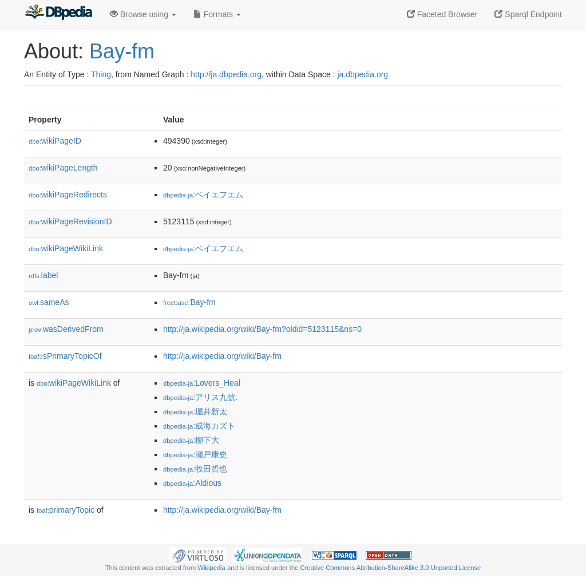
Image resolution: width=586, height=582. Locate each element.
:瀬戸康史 (195, 454)
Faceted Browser (442, 14)
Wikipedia (211, 567)
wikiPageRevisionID (70, 221)
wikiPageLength (63, 167)
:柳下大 (191, 440)
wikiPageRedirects (68, 194)
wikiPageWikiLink (66, 248)
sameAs (49, 302)
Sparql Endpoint (528, 14)
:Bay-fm (189, 302)
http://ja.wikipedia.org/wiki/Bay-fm (222, 356)
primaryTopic (65, 509)
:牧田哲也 (195, 468)
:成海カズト (199, 425)
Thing (101, 74)
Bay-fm (122, 51)
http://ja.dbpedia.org (226, 74)
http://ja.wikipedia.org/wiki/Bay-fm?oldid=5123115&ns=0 (262, 329)
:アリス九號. (200, 397)
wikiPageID (55, 140)
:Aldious (192, 483)
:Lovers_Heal (201, 382)
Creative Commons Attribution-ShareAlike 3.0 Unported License (390, 567)
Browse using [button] (143, 14)
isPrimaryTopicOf (65, 356)
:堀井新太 (195, 411)
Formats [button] (217, 14)
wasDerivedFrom (66, 329)
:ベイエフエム (203, 194)
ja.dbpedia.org (362, 74)
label (43, 275)
